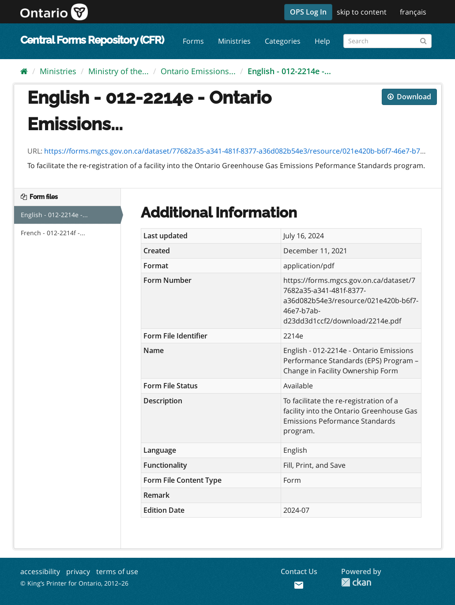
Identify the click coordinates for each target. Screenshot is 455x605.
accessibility (40, 571)
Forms (193, 41)
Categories (283, 41)
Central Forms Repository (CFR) (92, 40)
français (413, 12)
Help (322, 41)
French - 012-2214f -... (53, 233)
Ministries (234, 41)
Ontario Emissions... (198, 71)
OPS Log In (308, 12)
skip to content (362, 12)
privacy (78, 571)
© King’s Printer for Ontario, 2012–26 (74, 583)
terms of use (117, 571)
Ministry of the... (118, 71)
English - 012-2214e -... (289, 71)
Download (409, 96)
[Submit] (423, 39)
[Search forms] (387, 41)
